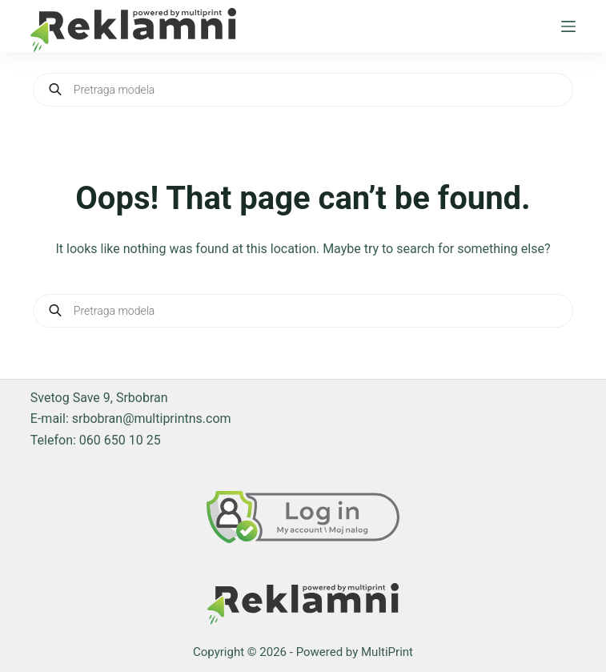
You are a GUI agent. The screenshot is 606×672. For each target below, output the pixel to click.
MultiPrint (387, 652)
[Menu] (568, 26)
